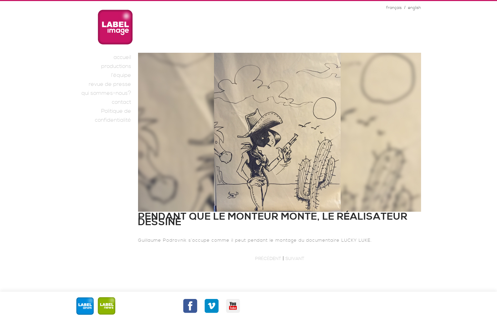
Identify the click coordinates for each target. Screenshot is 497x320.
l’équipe (121, 75)
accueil (122, 57)
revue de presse (110, 84)
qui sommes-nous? (106, 93)
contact (121, 102)
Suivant (294, 258)
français (394, 7)
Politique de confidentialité (113, 115)
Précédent (268, 258)
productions (116, 66)
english (414, 7)
